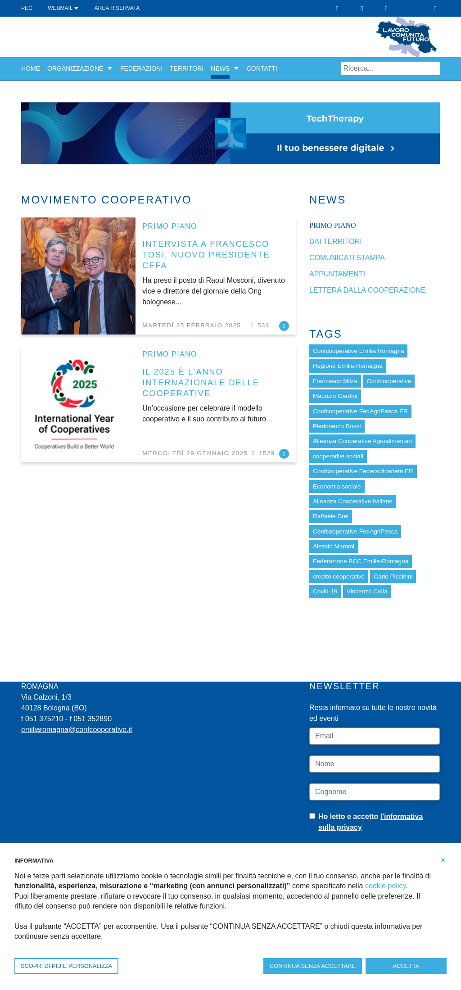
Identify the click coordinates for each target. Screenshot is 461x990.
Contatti (262, 68)
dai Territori (335, 241)
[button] (110, 68)
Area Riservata (117, 8)
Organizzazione (75, 68)
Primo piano (169, 226)
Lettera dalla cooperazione (367, 290)
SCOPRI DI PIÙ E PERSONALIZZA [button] (66, 966)
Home (30, 68)
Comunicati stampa (347, 258)
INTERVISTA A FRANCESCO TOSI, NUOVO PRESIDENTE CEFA (206, 254)
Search (433, 68)
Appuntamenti (337, 274)
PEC (26, 8)
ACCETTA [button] (406, 966)
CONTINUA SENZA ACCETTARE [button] (313, 966)
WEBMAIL (63, 8)
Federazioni (141, 68)
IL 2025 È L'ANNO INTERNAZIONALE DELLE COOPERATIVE (200, 382)
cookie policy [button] (385, 886)
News (220, 68)
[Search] (390, 68)
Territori (186, 68)
